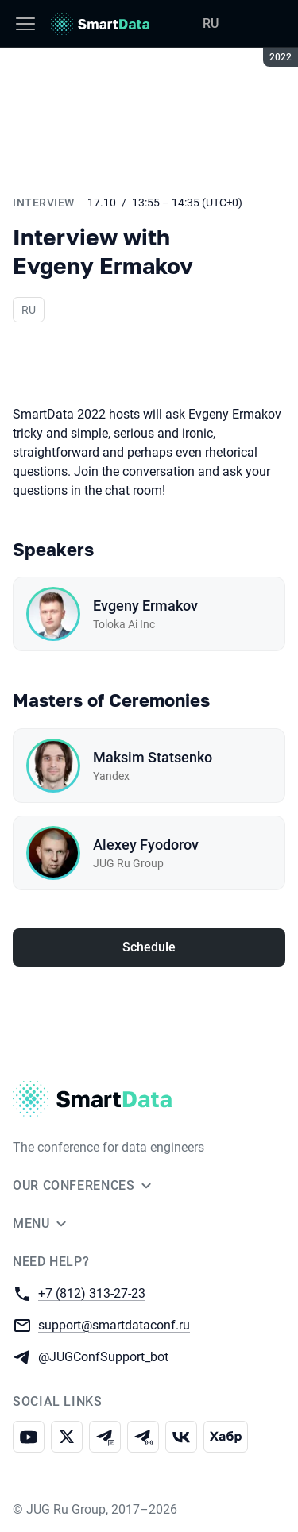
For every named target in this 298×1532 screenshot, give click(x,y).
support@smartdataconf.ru (114, 1324)
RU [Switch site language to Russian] (211, 23)
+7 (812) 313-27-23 (91, 1292)
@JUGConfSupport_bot (103, 1356)
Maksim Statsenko (152, 757)
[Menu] (25, 24)
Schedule (149, 947)
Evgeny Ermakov (145, 605)
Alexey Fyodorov (146, 844)
